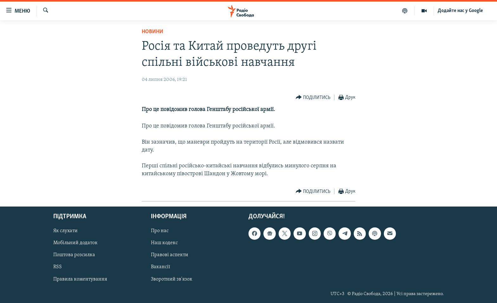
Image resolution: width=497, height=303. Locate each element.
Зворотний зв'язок (171, 278)
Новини (152, 32)
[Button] (313, 97)
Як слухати (65, 230)
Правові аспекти (169, 254)
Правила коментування (80, 278)
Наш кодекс (164, 242)
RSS (57, 266)
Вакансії (160, 266)
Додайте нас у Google (460, 10)
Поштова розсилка (74, 254)
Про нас (160, 230)
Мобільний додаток (75, 242)
